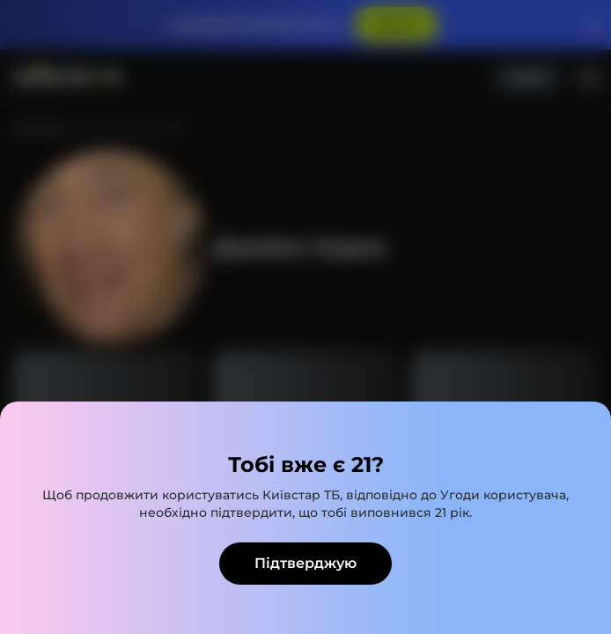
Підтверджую (305, 563)
